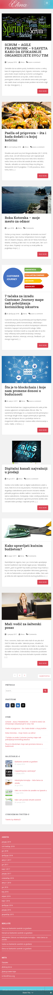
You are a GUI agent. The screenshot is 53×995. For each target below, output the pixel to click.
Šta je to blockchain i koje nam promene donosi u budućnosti (25, 391)
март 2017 (6, 869)
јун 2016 (5, 887)
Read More (43, 91)
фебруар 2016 (7, 905)
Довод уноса (7, 967)
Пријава (5, 962)
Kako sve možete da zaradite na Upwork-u (31, 790)
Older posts (44, 676)
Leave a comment (34, 62)
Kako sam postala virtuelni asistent (28, 800)
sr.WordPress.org (8, 976)
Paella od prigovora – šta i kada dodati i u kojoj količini (25, 136)
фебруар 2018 (7, 855)
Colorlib (39, 990)
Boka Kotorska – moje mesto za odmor (22, 219)
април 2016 (6, 896)
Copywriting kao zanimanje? (25, 771)
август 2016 (6, 883)
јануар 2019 (6, 842)
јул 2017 (5, 864)
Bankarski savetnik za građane (26, 762)
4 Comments (29, 228)
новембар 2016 (8, 878)
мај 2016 (5, 892)
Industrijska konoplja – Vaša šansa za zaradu (24, 938)
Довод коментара (9, 971)
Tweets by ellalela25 (13, 819)
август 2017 (6, 860)
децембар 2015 (8, 914)
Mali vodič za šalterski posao (23, 626)
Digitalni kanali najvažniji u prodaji (26, 470)
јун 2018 (5, 851)
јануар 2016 (6, 910)
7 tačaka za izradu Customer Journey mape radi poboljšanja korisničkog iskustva (24, 301)
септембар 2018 (8, 846)
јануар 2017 (6, 873)
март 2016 (6, 901)
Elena (22, 62)
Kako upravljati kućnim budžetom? (24, 547)
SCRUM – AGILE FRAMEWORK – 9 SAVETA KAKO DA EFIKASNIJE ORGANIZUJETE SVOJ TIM (26, 50)
